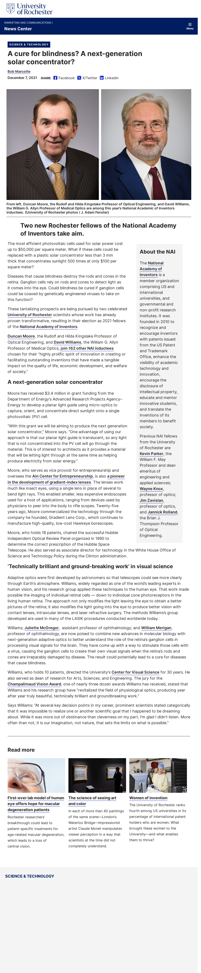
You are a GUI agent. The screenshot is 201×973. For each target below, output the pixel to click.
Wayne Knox (151, 488)
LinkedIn (109, 78)
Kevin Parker (151, 453)
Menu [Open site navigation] (189, 26)
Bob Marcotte (19, 71)
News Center (18, 28)
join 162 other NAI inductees (87, 347)
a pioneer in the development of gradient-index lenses (66, 478)
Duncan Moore (21, 335)
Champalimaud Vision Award (34, 682)
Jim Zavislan (151, 500)
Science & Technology (29, 44)
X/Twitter (87, 78)
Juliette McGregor (41, 626)
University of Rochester (30, 314)
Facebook (64, 78)
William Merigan (156, 626)
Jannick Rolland (162, 512)
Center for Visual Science (135, 670)
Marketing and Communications (28, 22)
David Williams (67, 341)
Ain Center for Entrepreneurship (62, 475)
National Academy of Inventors (152, 268)
